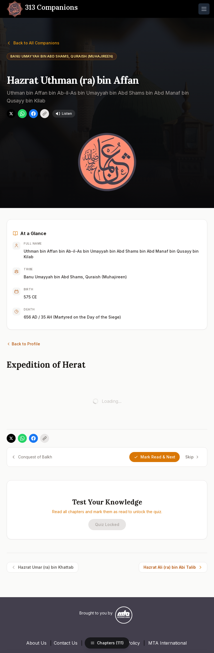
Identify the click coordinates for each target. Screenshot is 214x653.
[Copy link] (44, 113)
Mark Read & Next (154, 456)
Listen (64, 113)
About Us (36, 642)
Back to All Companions (33, 42)
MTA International (167, 642)
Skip (192, 456)
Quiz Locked (107, 524)
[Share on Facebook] (33, 113)
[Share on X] (11, 113)
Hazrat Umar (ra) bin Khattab (42, 567)
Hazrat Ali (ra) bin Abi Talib (173, 567)
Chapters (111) (107, 642)
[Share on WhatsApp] (22, 113)
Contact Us (65, 642)
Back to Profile (23, 343)
